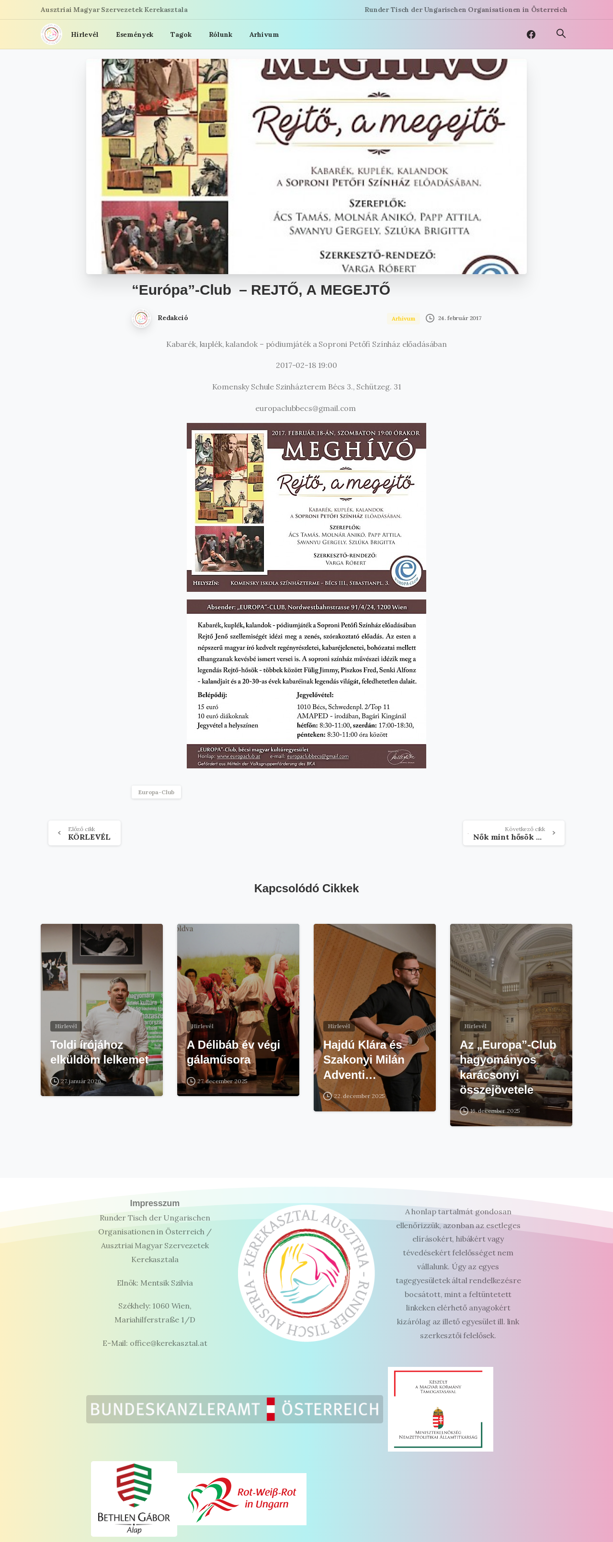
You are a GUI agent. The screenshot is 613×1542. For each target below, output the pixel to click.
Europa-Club (156, 792)
